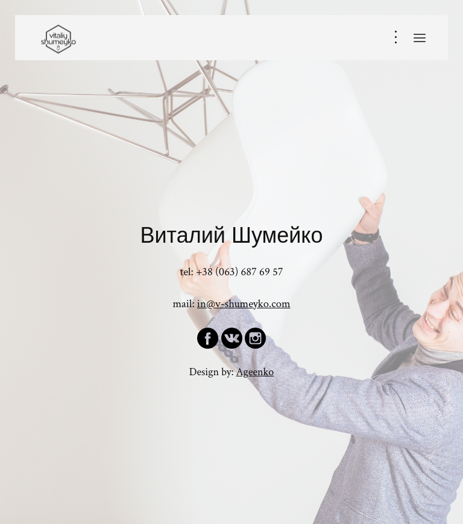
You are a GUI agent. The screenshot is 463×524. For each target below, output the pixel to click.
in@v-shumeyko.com (244, 303)
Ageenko (255, 372)
